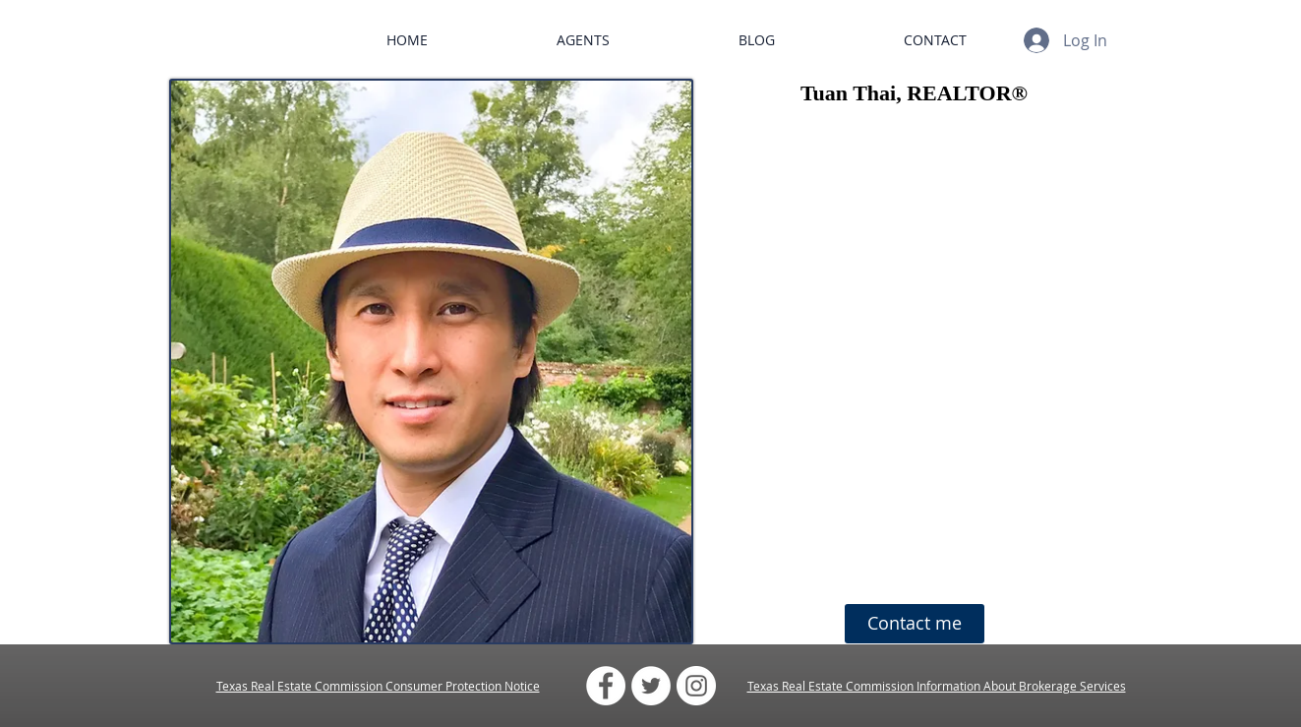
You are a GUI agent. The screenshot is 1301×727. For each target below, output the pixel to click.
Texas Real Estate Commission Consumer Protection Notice (378, 686)
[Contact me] (914, 623)
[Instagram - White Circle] (696, 685)
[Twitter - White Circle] (651, 685)
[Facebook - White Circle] (605, 685)
